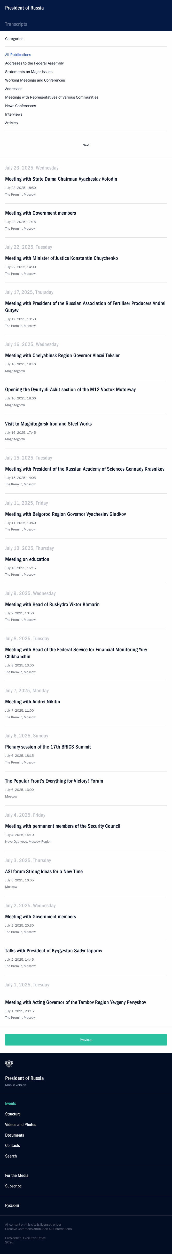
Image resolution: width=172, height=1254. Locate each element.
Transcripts (16, 24)
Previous (86, 1040)
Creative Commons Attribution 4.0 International (39, 1229)
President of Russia (24, 8)
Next (86, 145)
